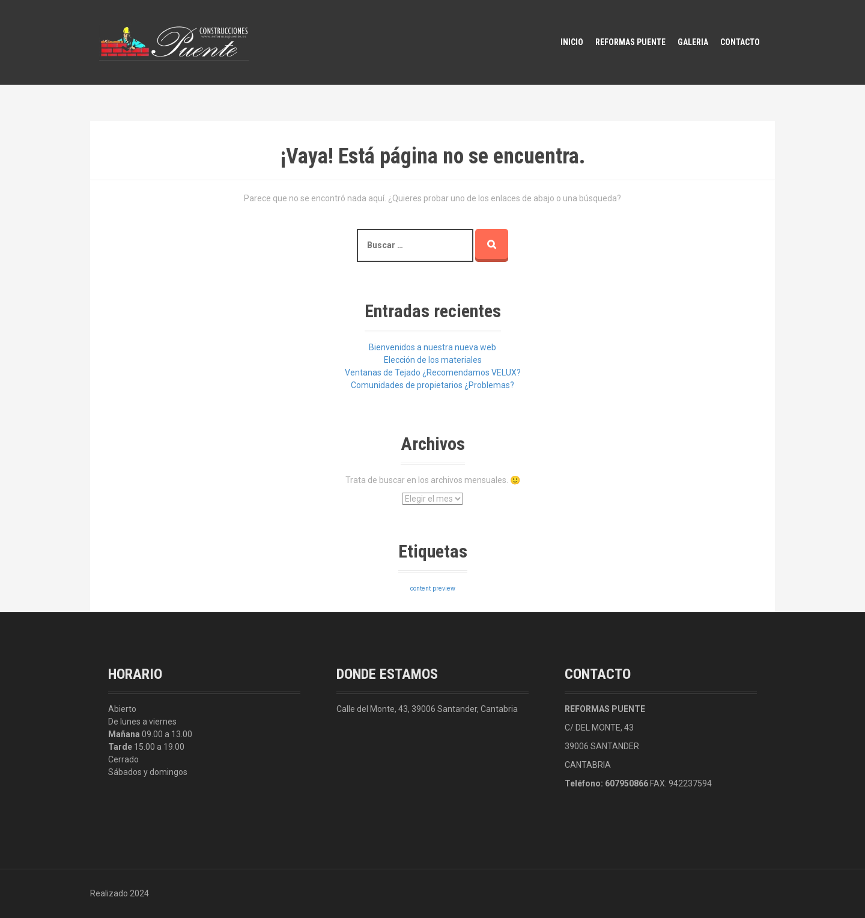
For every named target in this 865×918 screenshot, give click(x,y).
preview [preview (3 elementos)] (443, 588)
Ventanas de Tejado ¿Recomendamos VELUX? (433, 372)
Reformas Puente (630, 42)
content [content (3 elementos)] (420, 588)
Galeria (693, 42)
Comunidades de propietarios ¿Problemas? (432, 385)
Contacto (740, 42)
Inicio (571, 42)
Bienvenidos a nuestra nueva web (432, 347)
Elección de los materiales (433, 360)
